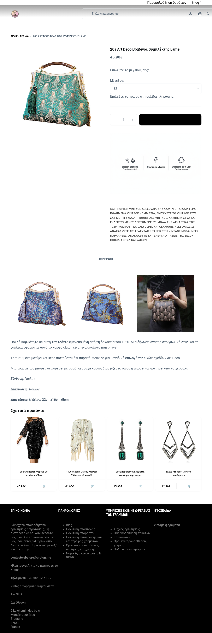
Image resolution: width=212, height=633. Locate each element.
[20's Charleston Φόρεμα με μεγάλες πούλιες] (34, 440)
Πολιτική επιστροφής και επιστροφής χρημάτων (84, 540)
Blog (69, 526)
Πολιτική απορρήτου (80, 534)
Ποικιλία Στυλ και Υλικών (128, 240)
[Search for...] (85, 14)
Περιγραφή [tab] (106, 259)
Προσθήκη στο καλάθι (170, 119)
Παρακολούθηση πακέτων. (132, 534)
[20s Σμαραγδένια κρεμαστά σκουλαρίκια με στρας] (130, 440)
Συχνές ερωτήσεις (127, 530)
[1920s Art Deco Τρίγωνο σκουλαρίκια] (178, 440)
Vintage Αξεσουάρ (142, 208)
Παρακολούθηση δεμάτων (166, 3)
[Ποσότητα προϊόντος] (123, 119)
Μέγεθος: (117, 81)
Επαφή (196, 3)
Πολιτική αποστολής (80, 530)
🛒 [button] (43, 486)
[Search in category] (146, 14)
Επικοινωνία (122, 538)
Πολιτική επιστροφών (129, 550)
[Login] (190, 13)
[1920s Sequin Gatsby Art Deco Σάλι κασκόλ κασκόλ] (82, 440)
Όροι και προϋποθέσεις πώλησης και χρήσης (82, 548)
